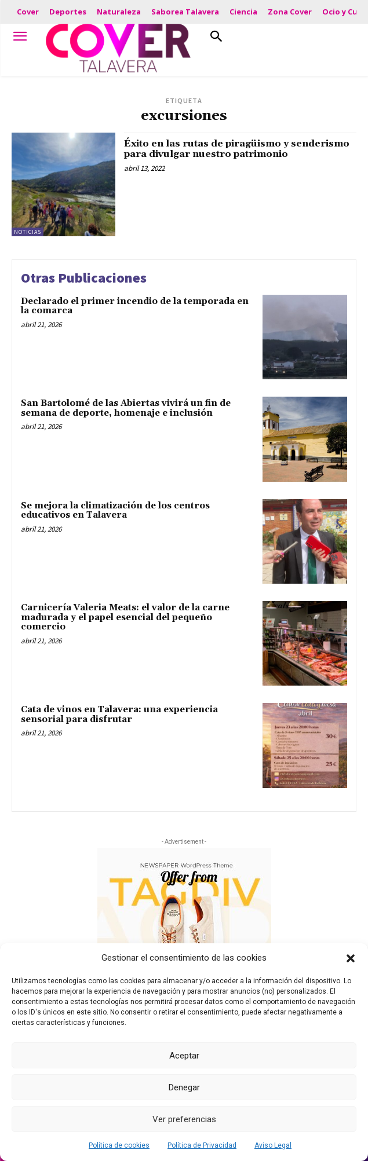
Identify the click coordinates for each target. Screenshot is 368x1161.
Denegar (184, 1087)
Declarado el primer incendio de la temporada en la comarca (135, 306)
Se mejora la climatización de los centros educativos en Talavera (115, 510)
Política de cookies (119, 1145)
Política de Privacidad (201, 1145)
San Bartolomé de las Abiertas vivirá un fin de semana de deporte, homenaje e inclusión (126, 408)
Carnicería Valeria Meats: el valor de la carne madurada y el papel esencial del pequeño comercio (125, 617)
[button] (350, 958)
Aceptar (184, 1055)
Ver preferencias (184, 1119)
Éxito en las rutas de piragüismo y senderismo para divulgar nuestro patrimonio (236, 149)
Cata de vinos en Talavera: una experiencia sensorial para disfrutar (119, 714)
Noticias (27, 232)
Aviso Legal (273, 1145)
